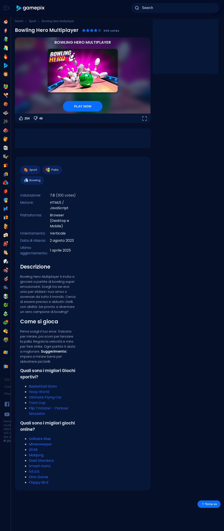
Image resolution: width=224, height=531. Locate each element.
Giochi (19, 21)
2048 (33, 449)
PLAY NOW (82, 106)
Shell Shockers (41, 460)
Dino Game (38, 476)
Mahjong (36, 455)
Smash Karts (40, 466)
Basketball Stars (43, 386)
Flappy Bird (38, 482)
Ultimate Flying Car (45, 397)
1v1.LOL (34, 471)
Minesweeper (40, 444)
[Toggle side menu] (5, 7)
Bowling (31, 180)
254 (24, 118)
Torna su (209, 504)
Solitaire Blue (40, 438)
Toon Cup (37, 402)
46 (38, 118)
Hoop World (39, 391)
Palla (51, 169)
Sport (32, 21)
